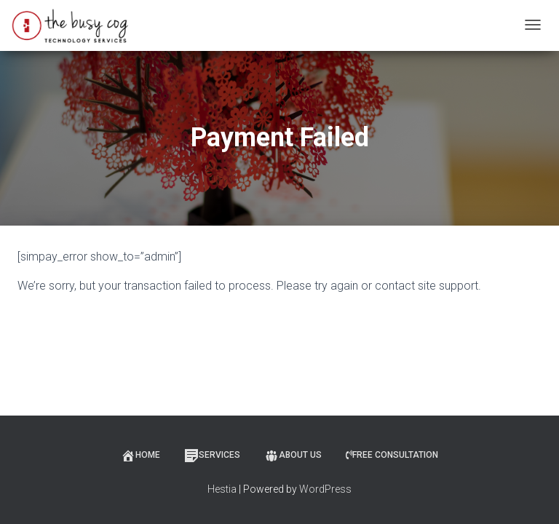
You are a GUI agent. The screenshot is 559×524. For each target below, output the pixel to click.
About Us (293, 455)
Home (140, 455)
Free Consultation (392, 455)
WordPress (325, 489)
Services (212, 455)
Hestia (222, 489)
